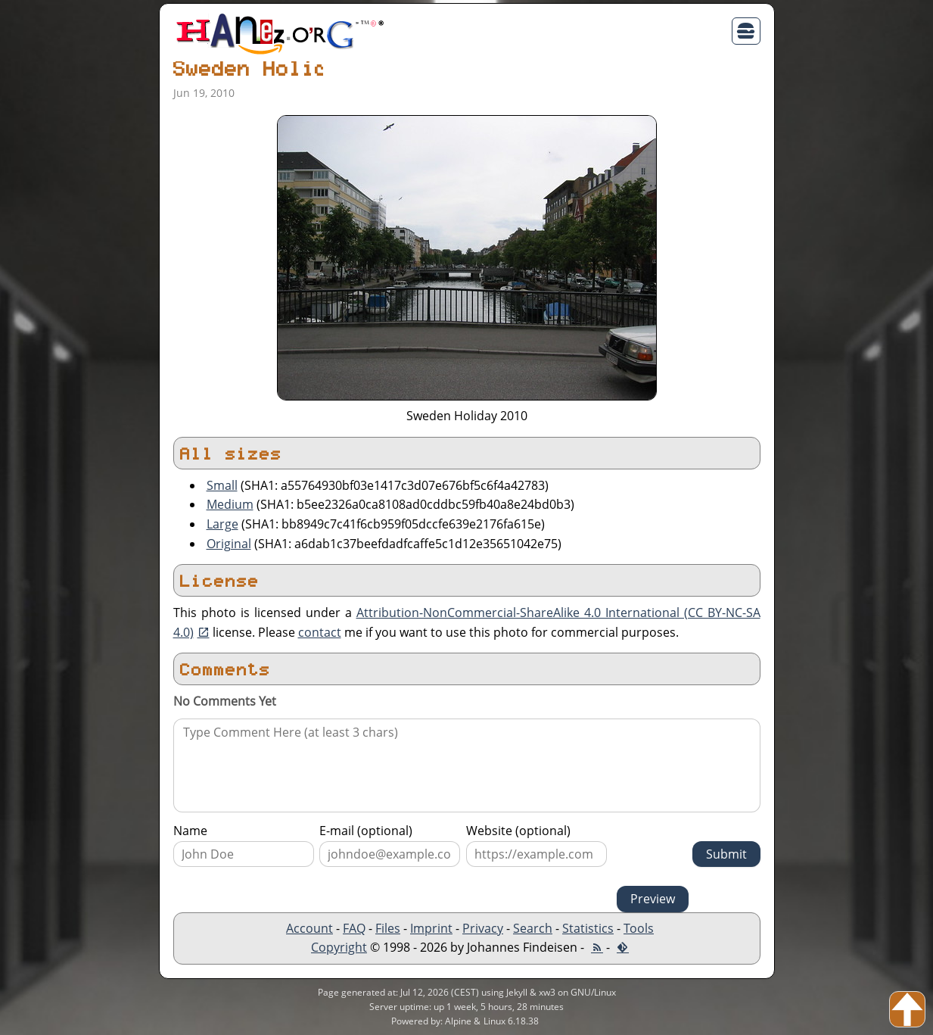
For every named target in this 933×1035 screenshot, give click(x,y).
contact (319, 632)
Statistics (588, 928)
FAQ (354, 928)
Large (222, 524)
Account (309, 928)
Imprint (431, 928)
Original (229, 543)
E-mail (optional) (365, 830)
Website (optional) (518, 830)
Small (222, 485)
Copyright (339, 947)
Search (532, 928)
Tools (639, 928)
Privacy (482, 928)
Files (387, 928)
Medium (230, 504)
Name (190, 830)
